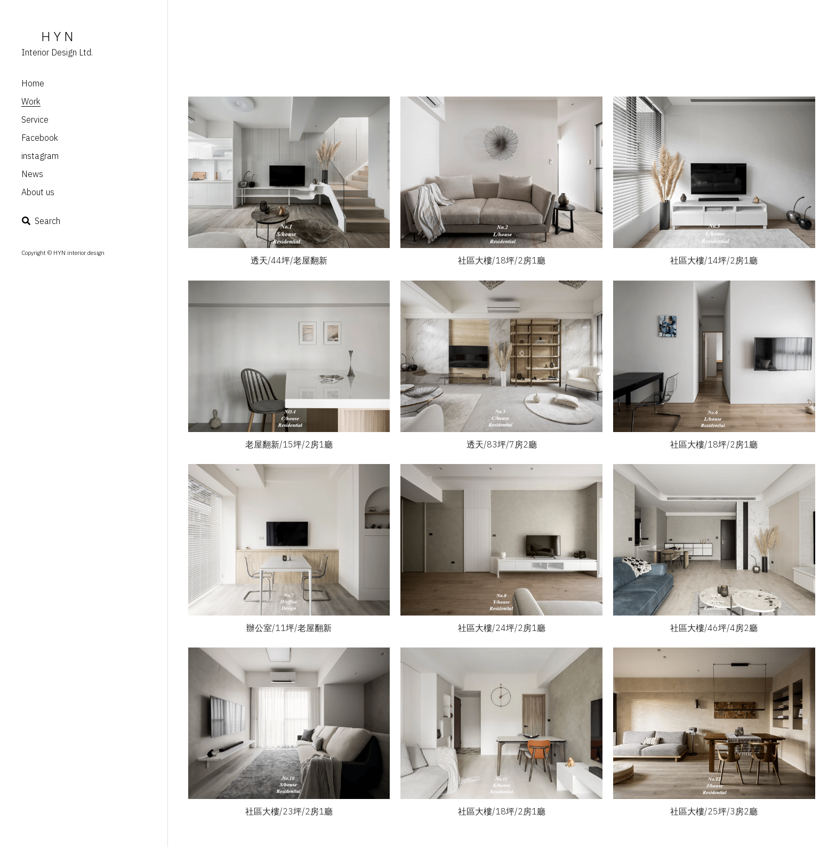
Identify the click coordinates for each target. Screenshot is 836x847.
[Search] (40, 221)
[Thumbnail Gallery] (289, 172)
